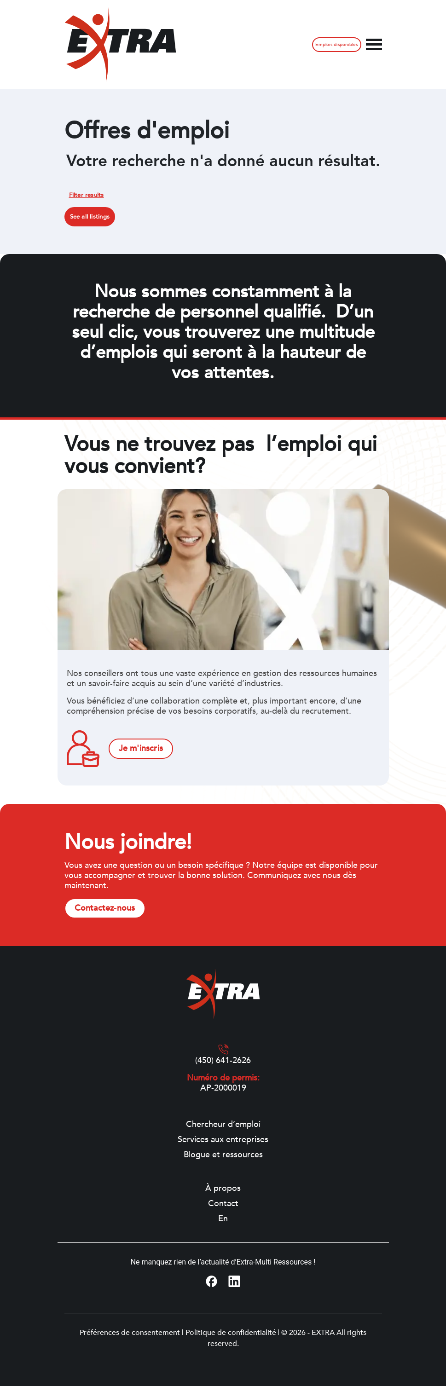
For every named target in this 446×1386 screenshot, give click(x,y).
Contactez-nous (105, 908)
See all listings (90, 217)
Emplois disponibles (336, 44)
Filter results (86, 195)
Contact (223, 1204)
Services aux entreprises (223, 1140)
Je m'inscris (141, 748)
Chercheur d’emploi (223, 1125)
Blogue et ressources (223, 1155)
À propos (223, 1189)
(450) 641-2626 (223, 1061)
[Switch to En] (223, 1219)
